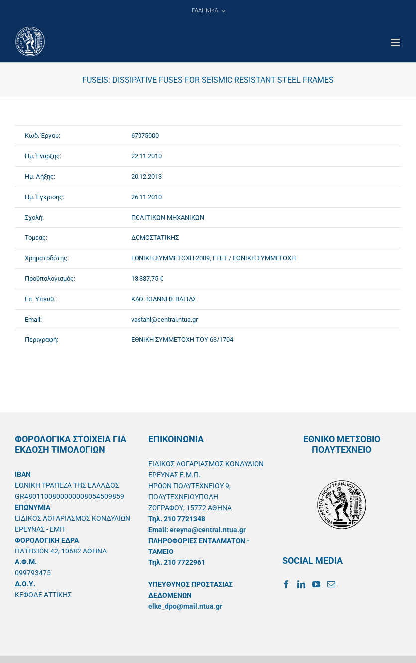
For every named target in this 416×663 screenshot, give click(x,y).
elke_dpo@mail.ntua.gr (185, 606)
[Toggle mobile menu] (396, 42)
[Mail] (331, 584)
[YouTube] (316, 584)
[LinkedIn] (301, 584)
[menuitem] (208, 11)
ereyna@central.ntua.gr (208, 530)
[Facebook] (286, 584)
